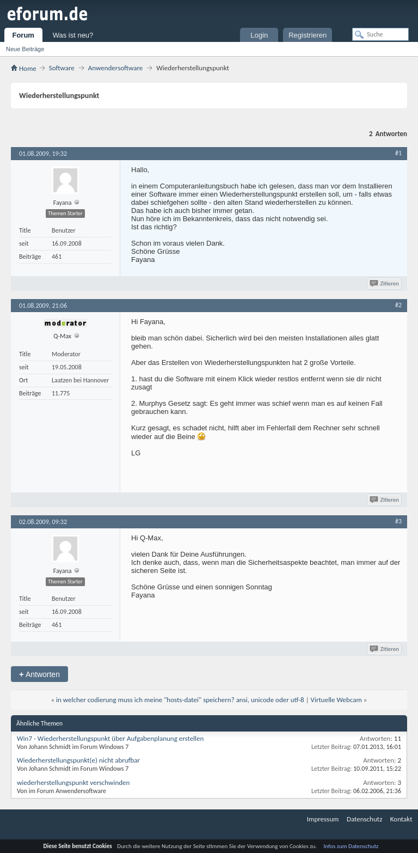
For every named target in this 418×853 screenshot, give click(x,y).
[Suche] (380, 34)
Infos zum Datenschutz (351, 846)
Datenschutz (364, 819)
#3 (398, 521)
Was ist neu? (73, 35)
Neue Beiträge (25, 49)
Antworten (39, 674)
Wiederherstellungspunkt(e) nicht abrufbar (78, 760)
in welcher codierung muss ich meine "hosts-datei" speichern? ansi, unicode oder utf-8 (180, 700)
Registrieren (307, 35)
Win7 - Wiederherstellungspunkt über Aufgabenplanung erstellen (110, 738)
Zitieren (385, 283)
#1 (398, 153)
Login (259, 35)
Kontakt (401, 819)
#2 (398, 305)
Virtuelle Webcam (336, 700)
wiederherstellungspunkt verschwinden (73, 782)
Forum (23, 35)
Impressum (323, 819)
